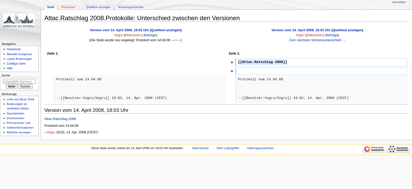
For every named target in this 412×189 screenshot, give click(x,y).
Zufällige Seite (16, 63)
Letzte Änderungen (19, 58)
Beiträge (150, 35)
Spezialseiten (15, 113)
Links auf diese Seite (20, 99)
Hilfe (10, 68)
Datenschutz (200, 148)
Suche (6, 75)
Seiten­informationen (20, 127)
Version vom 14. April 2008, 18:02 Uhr (119, 30)
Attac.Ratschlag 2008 (60, 119)
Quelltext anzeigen (166, 30)
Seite (50, 7)
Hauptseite (14, 49)
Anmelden (399, 2)
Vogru (51, 132)
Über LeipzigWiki (228, 148)
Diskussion (133, 35)
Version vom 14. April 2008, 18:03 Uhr (301, 30)
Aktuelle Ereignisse (19, 54)
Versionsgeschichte (131, 7)
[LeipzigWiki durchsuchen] (19, 81)
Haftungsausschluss (260, 148)
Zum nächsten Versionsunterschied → (317, 40)
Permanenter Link (18, 122)
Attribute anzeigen (19, 132)
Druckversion (15, 118)
